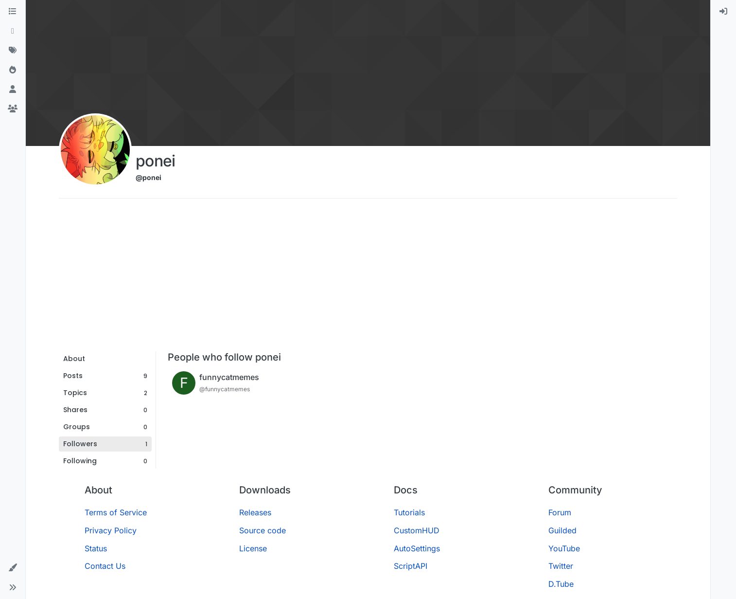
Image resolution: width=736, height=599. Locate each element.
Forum (559, 512)
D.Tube (561, 584)
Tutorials (409, 512)
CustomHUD (416, 530)
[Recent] (12, 31)
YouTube (564, 548)
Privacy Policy (111, 530)
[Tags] (12, 50)
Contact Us (105, 566)
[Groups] (12, 109)
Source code (262, 530)
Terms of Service (116, 512)
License (253, 548)
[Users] (12, 89)
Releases (255, 512)
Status (96, 548)
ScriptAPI (410, 566)
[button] (12, 568)
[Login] (723, 11)
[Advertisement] (368, 278)
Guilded (562, 530)
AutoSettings (417, 548)
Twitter (560, 566)
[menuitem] (723, 11)
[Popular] (12, 70)
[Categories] (12, 11)
